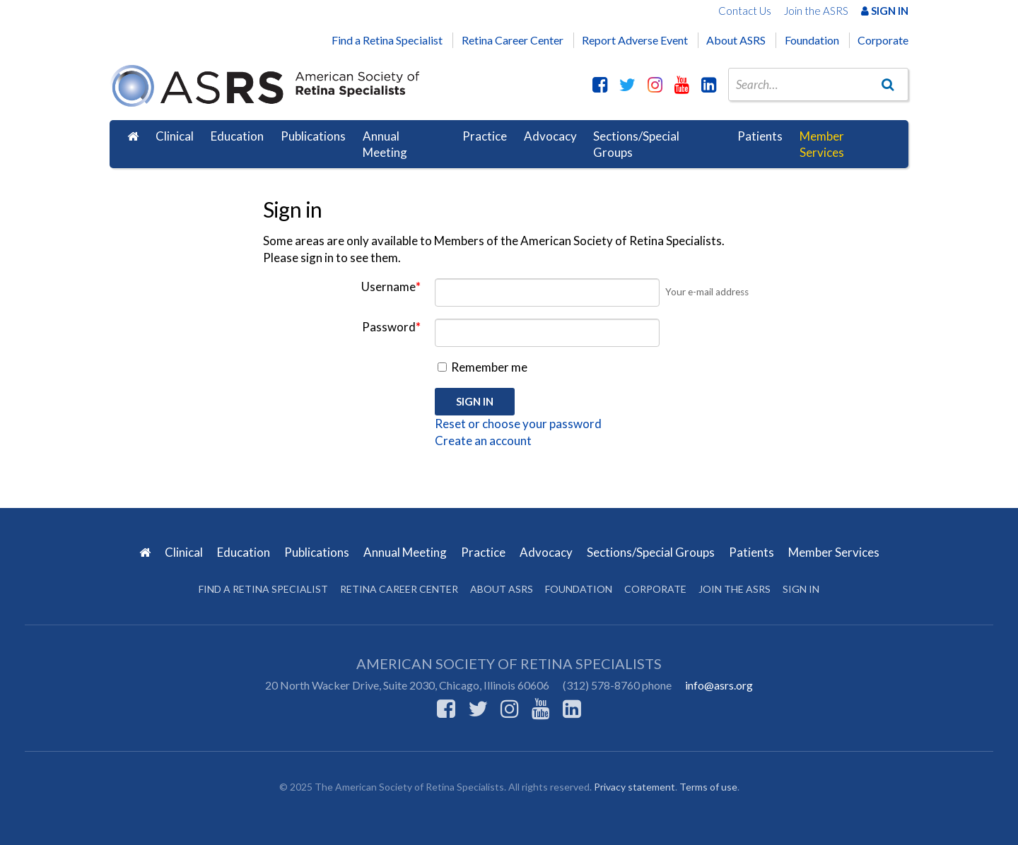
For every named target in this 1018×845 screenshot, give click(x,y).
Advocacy (550, 136)
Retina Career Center (512, 40)
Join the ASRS (816, 10)
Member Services (822, 144)
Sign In (884, 10)
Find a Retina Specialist (387, 40)
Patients (760, 136)
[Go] (888, 84)
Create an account (483, 440)
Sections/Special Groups (636, 144)
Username (391, 286)
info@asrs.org (719, 685)
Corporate (883, 40)
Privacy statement (634, 787)
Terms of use (708, 787)
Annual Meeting (385, 144)
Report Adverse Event (635, 40)
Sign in (801, 589)
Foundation (812, 40)
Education (237, 136)
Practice (484, 136)
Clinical (175, 136)
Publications (313, 136)
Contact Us (744, 10)
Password (391, 326)
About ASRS (736, 40)
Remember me (482, 367)
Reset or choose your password (518, 423)
